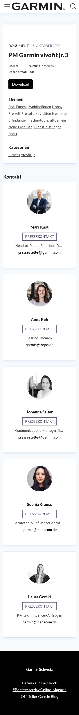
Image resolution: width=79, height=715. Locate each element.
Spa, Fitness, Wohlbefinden (29, 106)
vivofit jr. (28, 154)
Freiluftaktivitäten (36, 113)
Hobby (57, 106)
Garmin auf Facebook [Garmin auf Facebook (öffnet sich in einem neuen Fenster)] (39, 683)
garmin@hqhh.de (39, 344)
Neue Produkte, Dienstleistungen (34, 127)
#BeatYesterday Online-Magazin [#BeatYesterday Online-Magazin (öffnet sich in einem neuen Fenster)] (40, 689)
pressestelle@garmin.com (39, 252)
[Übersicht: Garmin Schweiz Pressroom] (38, 6)
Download (20, 84)
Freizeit (14, 113)
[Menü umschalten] (7, 6)
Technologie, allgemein (47, 120)
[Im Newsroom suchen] (73, 6)
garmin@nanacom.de (40, 529)
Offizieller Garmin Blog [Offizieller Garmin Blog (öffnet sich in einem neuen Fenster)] (39, 696)
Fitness (14, 154)
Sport (12, 133)
